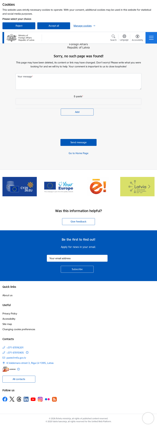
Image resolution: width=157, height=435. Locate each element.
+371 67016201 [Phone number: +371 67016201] (15, 347)
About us (7, 295)
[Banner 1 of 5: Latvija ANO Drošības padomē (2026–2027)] (137, 186)
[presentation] (41, 127)
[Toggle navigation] (151, 38)
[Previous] (8, 186)
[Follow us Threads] (19, 399)
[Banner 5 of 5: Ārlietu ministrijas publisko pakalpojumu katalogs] (98, 186)
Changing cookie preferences (18, 329)
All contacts (19, 379)
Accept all (54, 25)
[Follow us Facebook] (4, 399)
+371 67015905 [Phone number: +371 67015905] (15, 352)
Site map (7, 324)
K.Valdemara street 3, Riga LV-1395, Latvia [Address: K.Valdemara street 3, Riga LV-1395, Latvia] (30, 363)
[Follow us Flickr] (47, 399)
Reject (19, 25)
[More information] (27, 352)
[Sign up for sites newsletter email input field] (77, 258)
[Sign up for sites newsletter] (77, 269)
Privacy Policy (9, 313)
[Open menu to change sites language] (124, 38)
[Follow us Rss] (54, 399)
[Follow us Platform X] (12, 399)
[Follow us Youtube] (33, 399)
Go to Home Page (78, 153)
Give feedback (78, 221)
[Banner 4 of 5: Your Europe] (59, 186)
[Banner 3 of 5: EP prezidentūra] (19, 186)
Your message (25, 76)
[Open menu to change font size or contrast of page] (137, 38)
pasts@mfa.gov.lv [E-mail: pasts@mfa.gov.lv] (16, 357)
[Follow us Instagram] (40, 399)
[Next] (149, 186)
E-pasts (78, 96)
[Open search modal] (113, 38)
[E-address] (9, 369)
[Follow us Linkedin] (26, 399)
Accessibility (8, 318)
